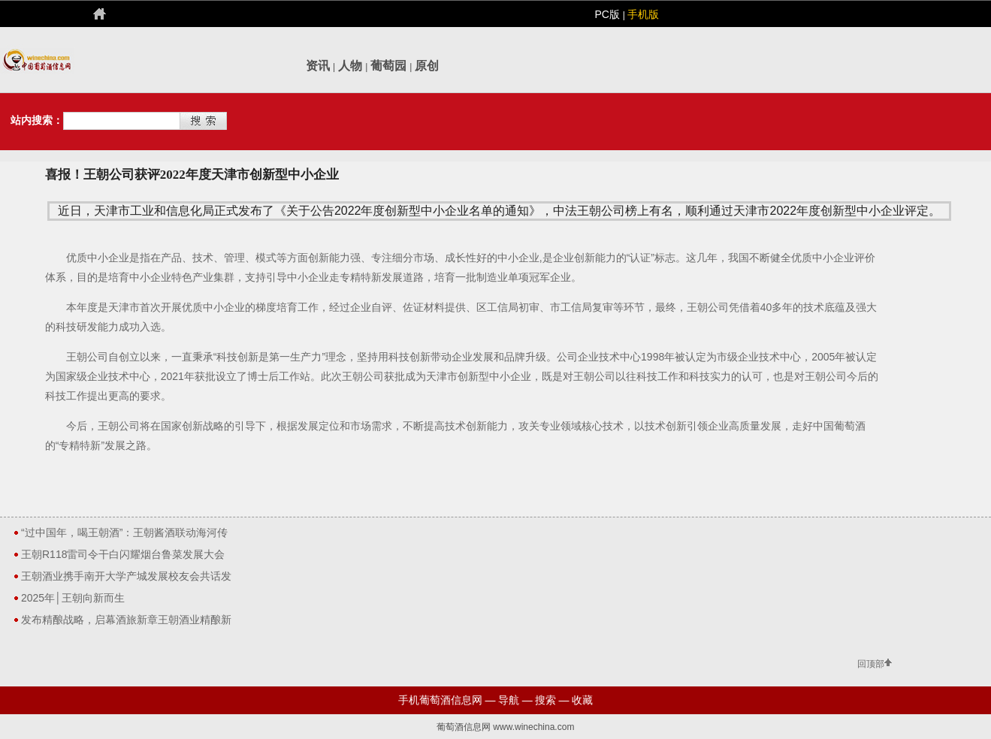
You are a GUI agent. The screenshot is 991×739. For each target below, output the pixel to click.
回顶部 (870, 664)
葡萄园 (388, 65)
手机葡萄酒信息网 (440, 700)
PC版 (608, 14)
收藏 (582, 700)
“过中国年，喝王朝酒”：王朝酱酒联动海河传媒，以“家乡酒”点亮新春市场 (124, 534)
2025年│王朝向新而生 (73, 598)
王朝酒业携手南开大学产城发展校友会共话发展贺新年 (126, 578)
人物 (350, 65)
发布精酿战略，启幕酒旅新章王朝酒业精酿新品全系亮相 (126, 622)
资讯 (318, 65)
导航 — (515, 700)
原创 (427, 65)
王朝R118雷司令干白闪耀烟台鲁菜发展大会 (123, 554)
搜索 (545, 700)
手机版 (643, 14)
